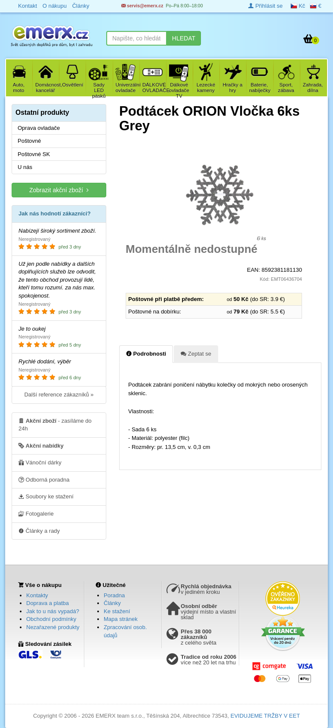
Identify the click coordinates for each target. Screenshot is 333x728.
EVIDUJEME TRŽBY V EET (265, 716)
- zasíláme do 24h (55, 424)
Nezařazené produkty (53, 627)
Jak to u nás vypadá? (52, 611)
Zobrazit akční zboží (59, 190)
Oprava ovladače (39, 128)
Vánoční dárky (40, 462)
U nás (25, 167)
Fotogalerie (36, 513)
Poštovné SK (34, 154)
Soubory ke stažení (46, 496)
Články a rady (39, 530)
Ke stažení (117, 611)
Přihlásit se (265, 6)
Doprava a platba (47, 603)
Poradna (114, 595)
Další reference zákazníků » (58, 394)
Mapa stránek (121, 619)
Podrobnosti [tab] (146, 353)
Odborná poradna (44, 479)
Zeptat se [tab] (196, 353)
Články (112, 603)
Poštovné (29, 141)
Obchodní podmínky (51, 619)
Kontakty (37, 595)
